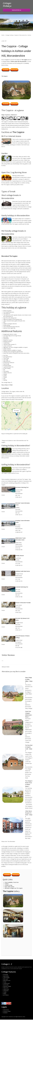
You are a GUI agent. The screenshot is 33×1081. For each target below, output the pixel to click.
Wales (2, 855)
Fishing (4, 993)
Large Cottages (6, 977)
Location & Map (8, 885)
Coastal (4, 992)
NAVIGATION (16, 10)
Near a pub (5, 979)
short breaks (5, 984)
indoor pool (5, 987)
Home (2, 35)
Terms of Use (6, 1009)
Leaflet (30, 429)
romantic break (6, 983)
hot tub (4, 982)
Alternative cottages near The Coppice (13, 888)
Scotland (7, 855)
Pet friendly (5, 974)
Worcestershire (23, 35)
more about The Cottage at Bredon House (28, 806)
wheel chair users (6, 980)
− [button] (3, 405)
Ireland (11, 855)
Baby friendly (6, 976)
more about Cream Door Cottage (28, 740)
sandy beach (5, 990)
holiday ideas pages (12, 481)
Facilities (7, 884)
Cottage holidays (10, 35)
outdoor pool (6, 989)
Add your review (5, 666)
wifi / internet (6, 995)
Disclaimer (5, 1012)
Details (3, 495)
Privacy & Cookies (7, 1011)
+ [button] (3, 403)
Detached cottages (7, 986)
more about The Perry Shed (28, 776)
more (24, 1016)
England (16, 35)
